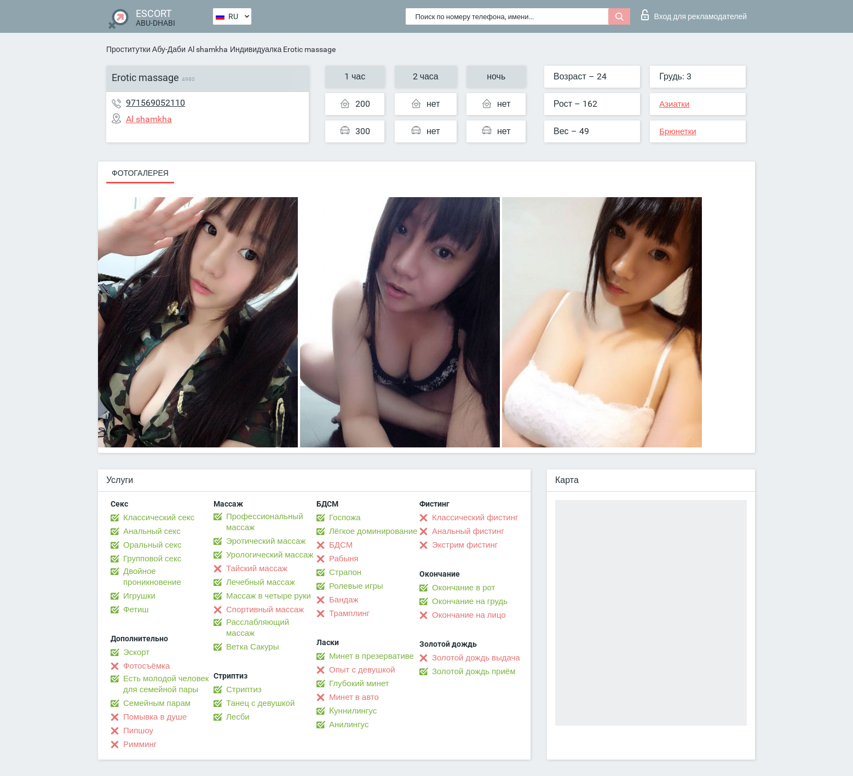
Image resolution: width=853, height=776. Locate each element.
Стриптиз (244, 689)
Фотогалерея (140, 173)
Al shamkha (208, 49)
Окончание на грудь (470, 601)
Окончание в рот (463, 588)
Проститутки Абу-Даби (146, 49)
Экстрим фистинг (465, 545)
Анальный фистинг (468, 531)
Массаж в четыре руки (268, 596)
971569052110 (155, 102)
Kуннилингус (353, 711)
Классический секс (158, 517)
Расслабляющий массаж (257, 627)
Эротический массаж (266, 541)
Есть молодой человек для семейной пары (166, 684)
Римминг (140, 744)
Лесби (238, 717)
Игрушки (139, 596)
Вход (694, 15)
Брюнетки (677, 131)
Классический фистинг (475, 517)
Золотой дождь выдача (476, 658)
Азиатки (674, 104)
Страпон (345, 572)
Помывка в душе (155, 717)
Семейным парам (157, 703)
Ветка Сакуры (252, 647)
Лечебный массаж (260, 582)
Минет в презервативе (371, 656)
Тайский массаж (256, 568)
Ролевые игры (356, 586)
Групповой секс (152, 559)
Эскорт (136, 652)
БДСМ (341, 545)
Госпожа (345, 517)
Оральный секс (152, 545)
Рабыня (344, 559)
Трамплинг (349, 613)
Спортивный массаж (265, 609)
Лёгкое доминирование (373, 531)
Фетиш (136, 609)
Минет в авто (354, 697)
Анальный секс (152, 531)
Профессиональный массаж (264, 521)
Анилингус (348, 724)
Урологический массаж (269, 555)
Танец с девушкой (260, 703)
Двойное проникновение (152, 576)
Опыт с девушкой (362, 670)
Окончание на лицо (469, 615)
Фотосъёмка (146, 666)
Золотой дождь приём (473, 671)
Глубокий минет (359, 683)
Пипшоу (138, 730)
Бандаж (344, 600)
